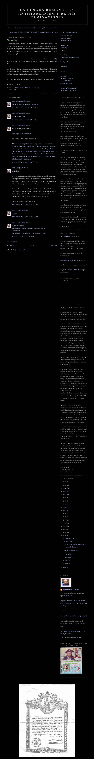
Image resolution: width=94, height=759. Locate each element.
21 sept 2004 (64, 272)
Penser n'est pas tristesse (32, 149)
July (66, 560)
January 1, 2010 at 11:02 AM (25, 162)
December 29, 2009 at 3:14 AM (25, 107)
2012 (64, 526)
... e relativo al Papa (18, 116)
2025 (64, 485)
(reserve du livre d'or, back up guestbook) (73, 616)
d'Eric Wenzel (79, 150)
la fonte (14, 213)
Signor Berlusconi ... (18, 226)
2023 (64, 491)
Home (10, 28)
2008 (64, 567)
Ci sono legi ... (16, 231)
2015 (64, 517)
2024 (64, 488)
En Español (64, 62)
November (68, 554)
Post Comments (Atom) (23, 250)
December (68, 538)
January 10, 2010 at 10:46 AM (25, 205)
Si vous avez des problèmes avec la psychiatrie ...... (29, 144)
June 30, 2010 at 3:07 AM (23, 236)
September (68, 557)
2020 (64, 501)
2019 (64, 504)
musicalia (63, 611)
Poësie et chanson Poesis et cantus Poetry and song (66, 38)
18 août (76, 270)
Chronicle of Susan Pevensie (69, 57)
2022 (64, 495)
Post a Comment (12, 242)
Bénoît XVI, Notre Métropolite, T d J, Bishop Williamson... (37, 151)
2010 (64, 533)
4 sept (83, 270)
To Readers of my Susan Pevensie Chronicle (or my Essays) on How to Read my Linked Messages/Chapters (42, 32)
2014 (64, 520)
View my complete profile (70, 637)
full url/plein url (70, 634)
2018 (64, 507)
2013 (64, 523)
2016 (64, 514)
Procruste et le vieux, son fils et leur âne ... (25, 154)
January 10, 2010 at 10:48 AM (25, 217)
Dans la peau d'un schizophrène (22, 133)
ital (14, 89)
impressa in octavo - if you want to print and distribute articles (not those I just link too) (73, 603)
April (67, 563)
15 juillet (63, 270)
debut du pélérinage (66, 260)
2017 (64, 510)
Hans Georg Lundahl (18, 101)
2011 (64, 529)
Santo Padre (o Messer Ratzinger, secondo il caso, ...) (29, 228)
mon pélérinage (65, 236)
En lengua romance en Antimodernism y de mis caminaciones (47, 13)
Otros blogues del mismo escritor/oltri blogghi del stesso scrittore (36, 28)
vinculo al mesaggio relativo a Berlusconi (25, 104)
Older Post (53, 245)
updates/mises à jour (66, 596)
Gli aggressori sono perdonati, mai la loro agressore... (29, 233)
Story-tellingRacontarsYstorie (64, 47)
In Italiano (63, 66)
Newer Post (10, 245)
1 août (70, 270)
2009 (64, 536)
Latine (62, 71)
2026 (64, 482)
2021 (64, 498)
